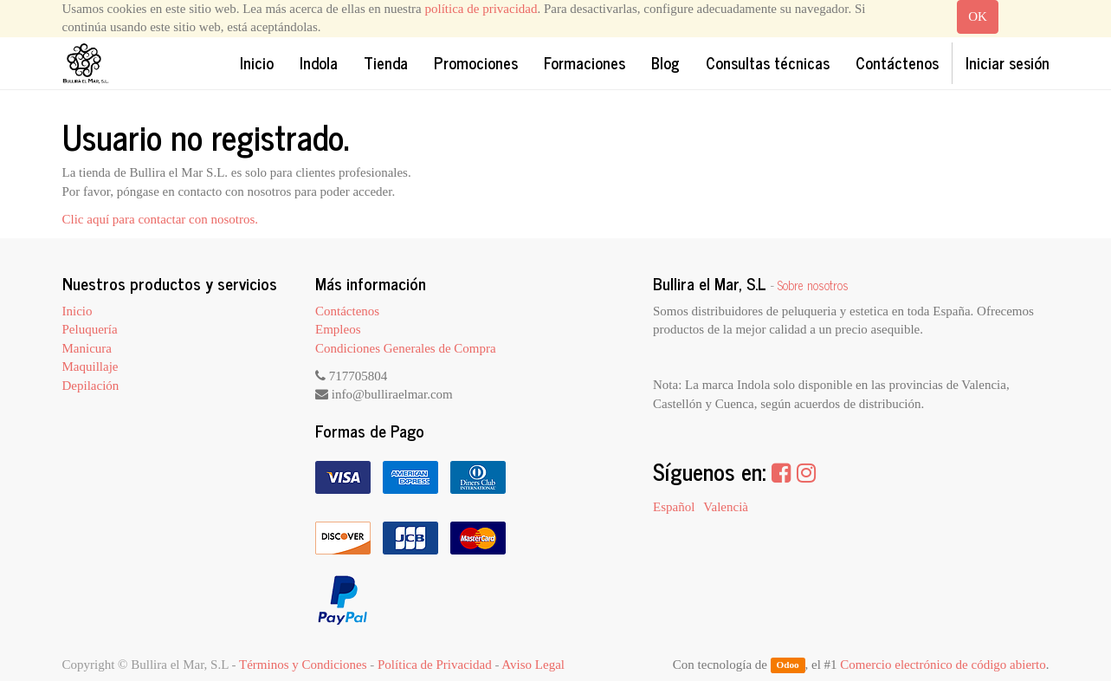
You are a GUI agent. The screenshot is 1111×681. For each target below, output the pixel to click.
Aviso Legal (533, 664)
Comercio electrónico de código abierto (942, 664)
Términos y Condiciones (302, 664)
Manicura (87, 348)
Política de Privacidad (435, 664)
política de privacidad (481, 9)
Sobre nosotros (813, 285)
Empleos (338, 329)
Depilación (90, 385)
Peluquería (90, 329)
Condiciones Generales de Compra (405, 348)
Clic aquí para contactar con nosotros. (160, 219)
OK (977, 16)
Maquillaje (90, 366)
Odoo (787, 665)
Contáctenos (347, 311)
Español (673, 507)
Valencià (725, 507)
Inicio (77, 311)
